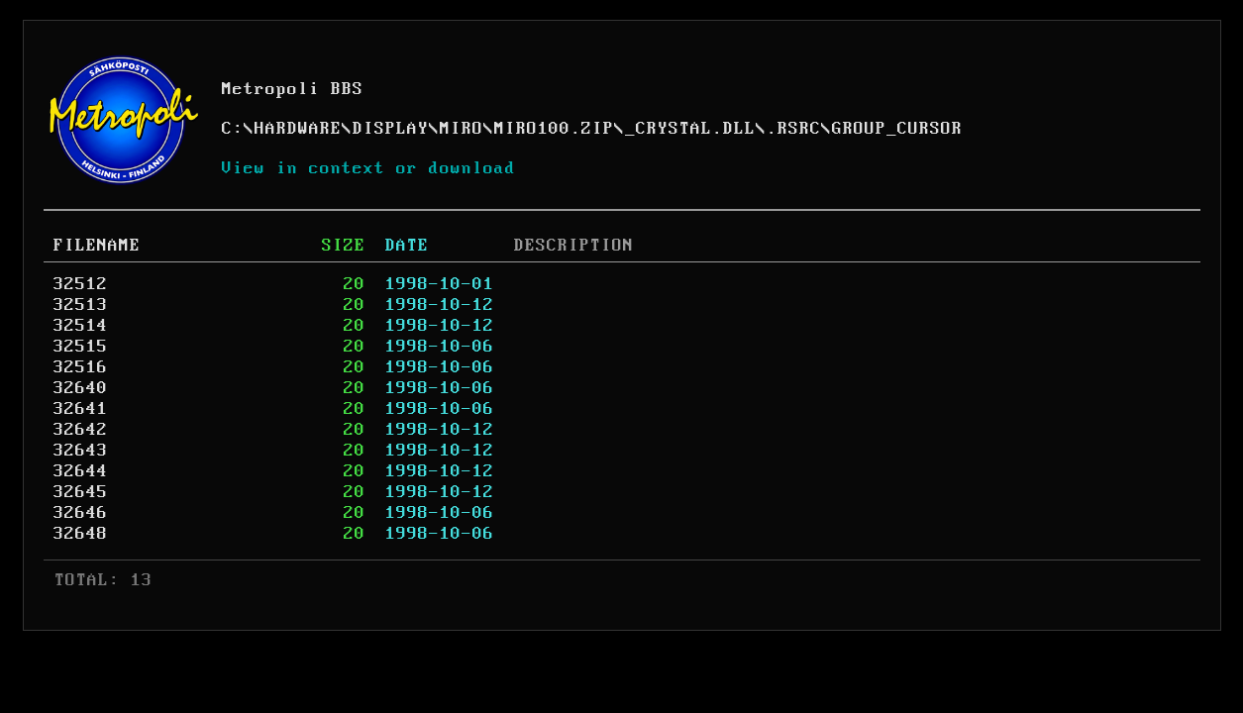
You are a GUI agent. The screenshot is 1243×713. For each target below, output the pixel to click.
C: (233, 129)
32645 (80, 492)
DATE (407, 245)
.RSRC (794, 129)
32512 (80, 284)
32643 (80, 450)
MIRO (461, 129)
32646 (80, 513)
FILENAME (97, 245)
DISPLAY (391, 129)
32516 (80, 367)
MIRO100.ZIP (554, 129)
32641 (80, 409)
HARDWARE (298, 129)
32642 (80, 430)
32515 (80, 346)
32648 (80, 534)
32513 (80, 305)
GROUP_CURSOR (897, 129)
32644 (80, 471)
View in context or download (369, 168)
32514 (80, 326)
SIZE (343, 245)
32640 (80, 388)
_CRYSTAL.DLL (690, 129)
